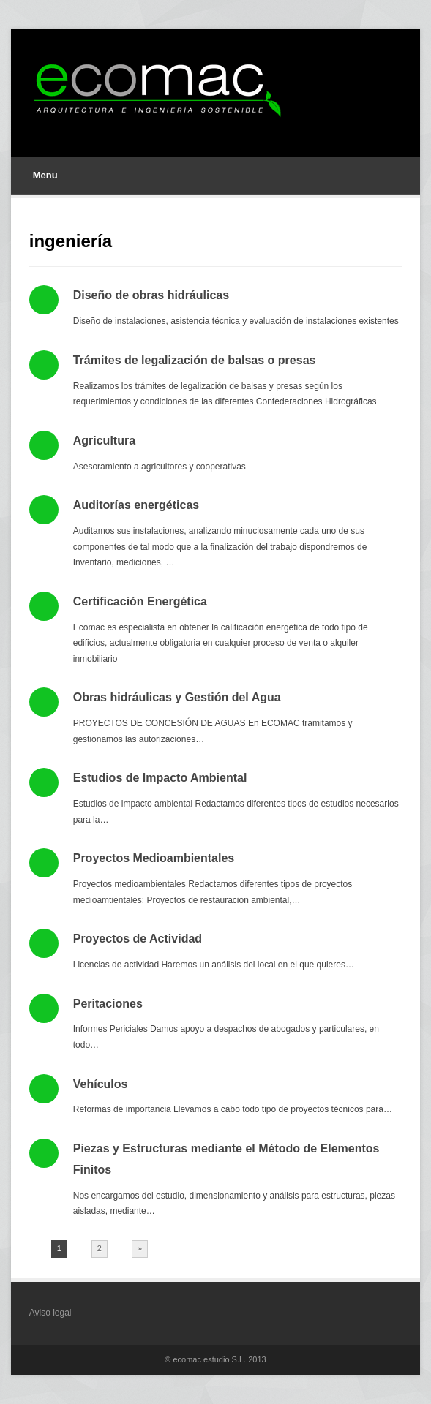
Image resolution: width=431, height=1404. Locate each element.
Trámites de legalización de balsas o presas (194, 360)
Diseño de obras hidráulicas (151, 295)
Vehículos (100, 1084)
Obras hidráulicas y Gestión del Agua (177, 697)
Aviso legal (50, 1312)
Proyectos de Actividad (137, 938)
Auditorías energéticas (136, 505)
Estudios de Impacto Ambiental (160, 777)
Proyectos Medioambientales (154, 858)
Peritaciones (108, 1003)
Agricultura (104, 440)
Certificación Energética (140, 601)
